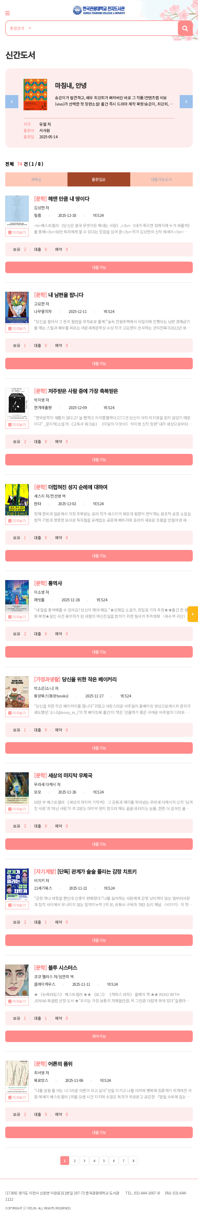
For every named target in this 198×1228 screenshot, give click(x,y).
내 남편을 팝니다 (65, 295)
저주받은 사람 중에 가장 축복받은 (83, 391)
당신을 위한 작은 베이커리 (89, 679)
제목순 (36, 179)
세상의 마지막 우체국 (70, 775)
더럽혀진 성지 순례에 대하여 (78, 487)
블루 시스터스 (62, 967)
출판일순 (99, 179)
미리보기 (19, 232)
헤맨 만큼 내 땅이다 (68, 198)
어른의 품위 (60, 1063)
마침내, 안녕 (71, 85)
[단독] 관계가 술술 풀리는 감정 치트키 (97, 871)
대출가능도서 (161, 179)
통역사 (55, 583)
